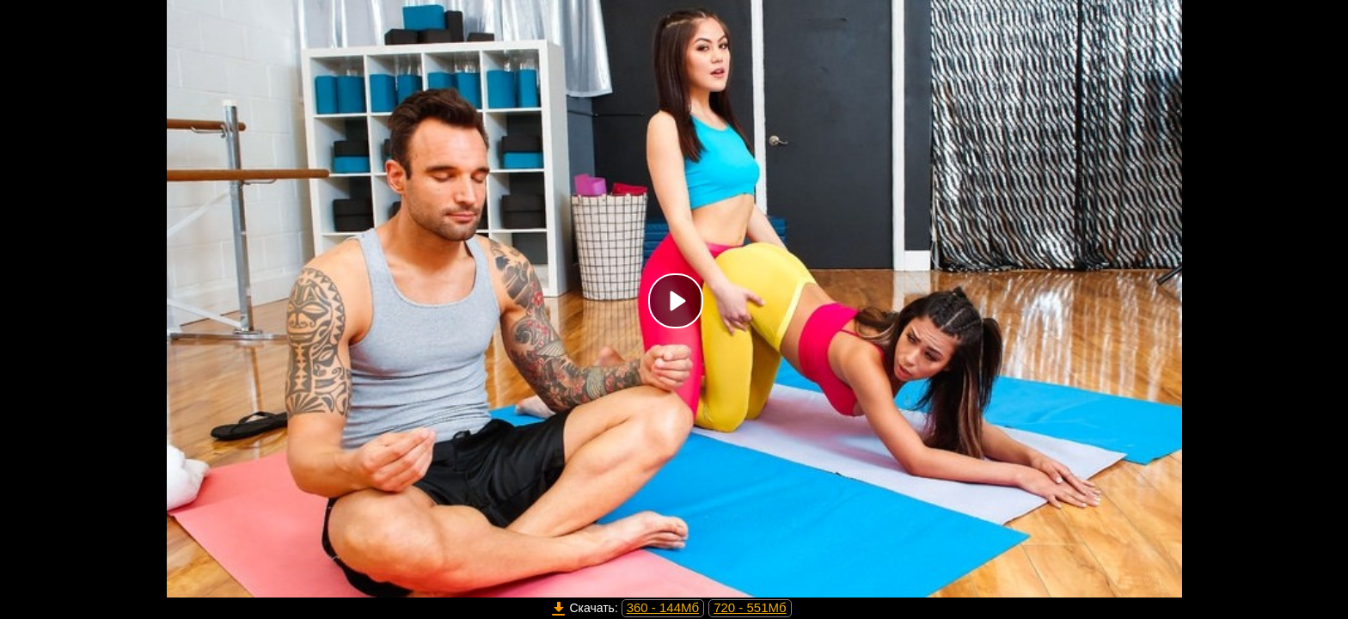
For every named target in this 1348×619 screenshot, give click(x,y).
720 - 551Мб (750, 607)
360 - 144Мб (663, 607)
